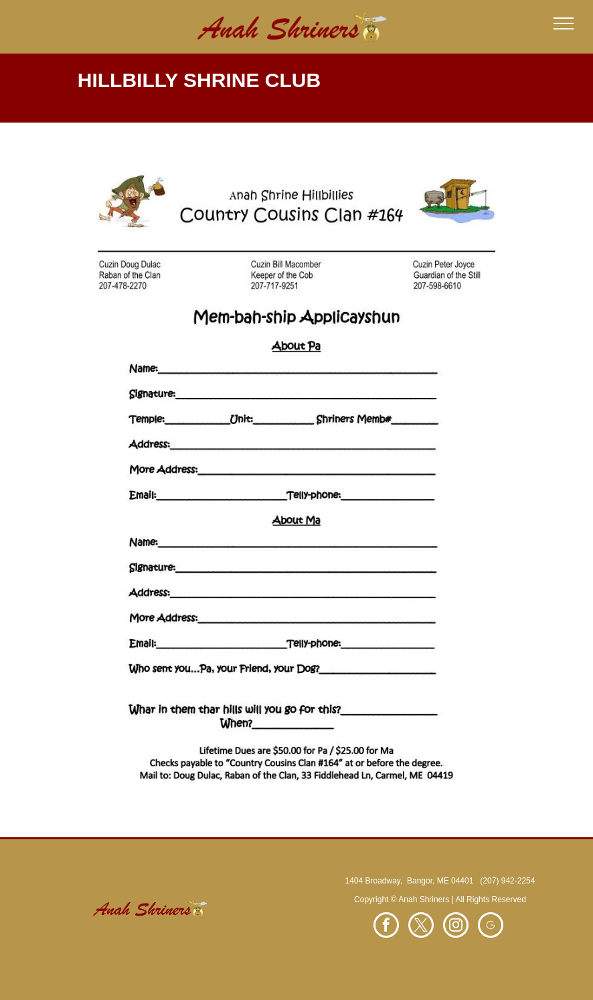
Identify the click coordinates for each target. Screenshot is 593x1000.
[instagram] (456, 926)
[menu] (563, 23)
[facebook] (386, 926)
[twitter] (421, 926)
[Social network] (490, 926)
